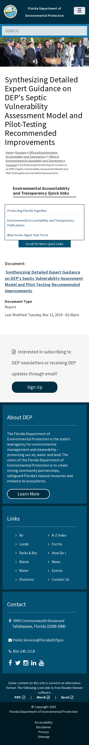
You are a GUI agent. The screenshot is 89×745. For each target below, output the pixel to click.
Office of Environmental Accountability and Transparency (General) (35, 160)
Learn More (28, 494)
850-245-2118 (24, 651)
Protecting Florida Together (27, 210)
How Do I (57, 553)
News (54, 561)
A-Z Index (57, 535)
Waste (22, 561)
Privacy (43, 732)
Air (19, 535)
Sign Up (34, 387)
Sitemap (44, 736)
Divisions (20, 152)
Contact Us (58, 579)
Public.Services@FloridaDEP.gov (38, 640)
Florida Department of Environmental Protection (43, 711)
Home (9, 152)
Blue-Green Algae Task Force (27, 235)
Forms (55, 544)
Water (22, 570)
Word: (43, 697)
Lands (22, 544)
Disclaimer (43, 727)
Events (55, 570)
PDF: (19, 697)
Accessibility (44, 722)
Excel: (67, 697)
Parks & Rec (26, 553)
